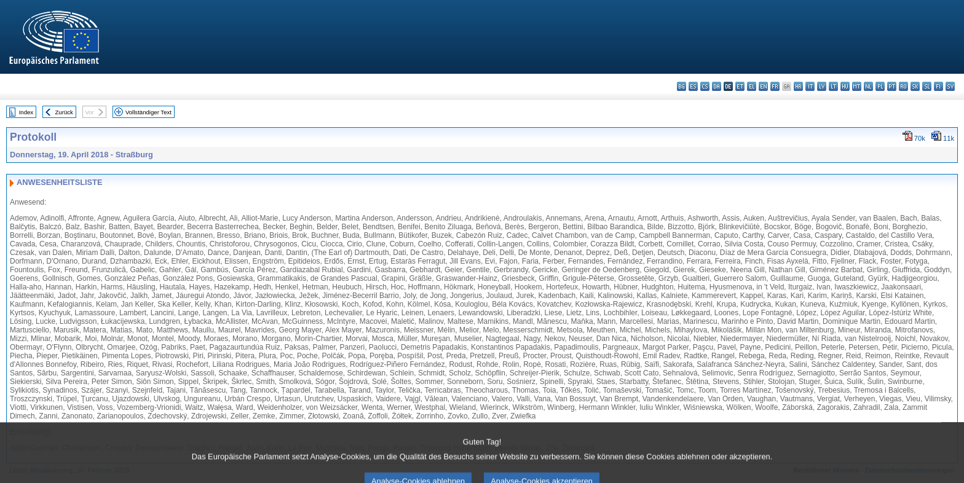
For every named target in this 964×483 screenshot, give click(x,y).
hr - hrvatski (798, 86)
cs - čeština (704, 86)
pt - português (891, 86)
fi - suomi (938, 86)
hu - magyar (845, 86)
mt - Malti (856, 86)
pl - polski (880, 86)
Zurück (64, 112)
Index (26, 112)
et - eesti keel (740, 86)
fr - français (775, 86)
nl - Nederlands (868, 86)
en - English (763, 86)
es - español (693, 86)
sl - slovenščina (926, 86)
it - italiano (810, 86)
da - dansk (716, 86)
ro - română (903, 86)
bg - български (681, 86)
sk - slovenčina (915, 86)
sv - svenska (950, 86)
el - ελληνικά (751, 86)
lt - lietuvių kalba (833, 86)
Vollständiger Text (148, 112)
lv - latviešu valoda (821, 86)
